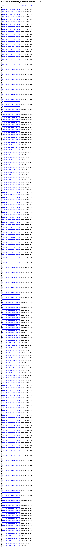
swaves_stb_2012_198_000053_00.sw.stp (11, 497)
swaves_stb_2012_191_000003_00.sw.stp (11, 473)
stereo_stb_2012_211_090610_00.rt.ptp (11, 435)
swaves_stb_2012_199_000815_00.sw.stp (11, 500)
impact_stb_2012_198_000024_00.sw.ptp (11, 59)
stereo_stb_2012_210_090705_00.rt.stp (11, 433)
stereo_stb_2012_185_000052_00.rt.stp (11, 350)
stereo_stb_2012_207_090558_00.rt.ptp (11, 422)
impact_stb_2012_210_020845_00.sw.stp (11, 101)
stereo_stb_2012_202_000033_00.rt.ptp (11, 405)
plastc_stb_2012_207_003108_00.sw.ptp (11, 192)
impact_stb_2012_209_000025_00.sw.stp (11, 97)
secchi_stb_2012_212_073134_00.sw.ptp (11, 339)
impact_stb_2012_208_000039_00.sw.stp (11, 94)
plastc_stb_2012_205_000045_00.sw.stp (11, 187)
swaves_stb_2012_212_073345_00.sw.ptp (11, 542)
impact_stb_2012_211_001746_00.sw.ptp (11, 102)
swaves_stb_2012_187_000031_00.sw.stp (11, 460)
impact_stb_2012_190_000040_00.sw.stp (11, 34)
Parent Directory (6, 8)
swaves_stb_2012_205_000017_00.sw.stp (11, 520)
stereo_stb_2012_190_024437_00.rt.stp (11, 367)
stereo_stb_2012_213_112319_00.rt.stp (11, 443)
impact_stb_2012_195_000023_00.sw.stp (11, 51)
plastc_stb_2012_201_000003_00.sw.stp (11, 174)
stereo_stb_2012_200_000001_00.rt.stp (11, 400)
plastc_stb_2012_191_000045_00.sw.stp (11, 141)
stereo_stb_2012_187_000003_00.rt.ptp (11, 355)
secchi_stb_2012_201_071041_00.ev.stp (11, 304)
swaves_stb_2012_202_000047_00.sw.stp (11, 510)
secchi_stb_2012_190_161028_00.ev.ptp (11, 252)
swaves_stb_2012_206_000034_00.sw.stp (11, 523)
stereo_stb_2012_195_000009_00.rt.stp (11, 384)
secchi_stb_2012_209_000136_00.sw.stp (11, 330)
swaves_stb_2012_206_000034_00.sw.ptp (11, 522)
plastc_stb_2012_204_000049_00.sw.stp (11, 184)
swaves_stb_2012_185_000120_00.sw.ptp (11, 452)
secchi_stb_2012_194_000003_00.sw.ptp (11, 265)
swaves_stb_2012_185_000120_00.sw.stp (11, 453)
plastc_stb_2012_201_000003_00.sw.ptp (11, 172)
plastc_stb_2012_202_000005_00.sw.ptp (11, 176)
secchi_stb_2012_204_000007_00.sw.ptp (11, 312)
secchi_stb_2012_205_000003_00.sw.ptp (11, 315)
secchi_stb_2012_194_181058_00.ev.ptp (11, 269)
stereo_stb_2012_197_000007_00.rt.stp (11, 390)
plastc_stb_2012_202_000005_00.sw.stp (11, 177)
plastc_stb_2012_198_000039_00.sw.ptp (11, 162)
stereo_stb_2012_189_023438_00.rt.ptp (11, 362)
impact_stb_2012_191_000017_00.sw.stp (11, 37)
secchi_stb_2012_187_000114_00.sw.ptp (11, 239)
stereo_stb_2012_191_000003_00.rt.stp (11, 370)
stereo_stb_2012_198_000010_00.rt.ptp (11, 392)
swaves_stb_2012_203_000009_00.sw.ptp (11, 512)
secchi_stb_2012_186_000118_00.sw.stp (11, 234)
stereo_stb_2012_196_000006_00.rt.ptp (11, 385)
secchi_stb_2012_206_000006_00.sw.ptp (11, 319)
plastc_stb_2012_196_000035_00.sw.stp (11, 157)
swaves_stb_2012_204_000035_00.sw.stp (11, 517)
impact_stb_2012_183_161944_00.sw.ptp (11, 9)
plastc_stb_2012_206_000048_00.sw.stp (11, 191)
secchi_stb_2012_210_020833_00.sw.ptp (11, 332)
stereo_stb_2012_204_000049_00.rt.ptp (11, 412)
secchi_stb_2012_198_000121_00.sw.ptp (11, 285)
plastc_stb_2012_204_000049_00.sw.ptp (11, 182)
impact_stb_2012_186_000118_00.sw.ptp (11, 19)
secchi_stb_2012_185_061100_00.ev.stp (11, 230)
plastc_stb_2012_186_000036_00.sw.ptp (11, 122)
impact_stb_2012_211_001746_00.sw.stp (11, 104)
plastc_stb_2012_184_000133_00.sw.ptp (11, 116)
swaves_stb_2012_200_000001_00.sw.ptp (11, 502)
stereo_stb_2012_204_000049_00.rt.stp (11, 413)
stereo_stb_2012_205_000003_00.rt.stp (11, 417)
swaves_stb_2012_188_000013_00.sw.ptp (11, 462)
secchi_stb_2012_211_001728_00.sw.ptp (11, 335)
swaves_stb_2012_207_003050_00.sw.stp (11, 527)
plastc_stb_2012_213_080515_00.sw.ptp (11, 212)
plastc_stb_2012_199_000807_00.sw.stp (11, 167)
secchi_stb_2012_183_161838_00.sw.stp (11, 217)
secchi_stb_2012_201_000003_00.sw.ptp (11, 299)
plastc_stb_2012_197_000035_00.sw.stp (11, 161)
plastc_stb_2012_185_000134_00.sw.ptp (11, 119)
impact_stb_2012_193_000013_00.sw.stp (11, 44)
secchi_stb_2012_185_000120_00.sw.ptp (11, 225)
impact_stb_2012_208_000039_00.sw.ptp (11, 92)
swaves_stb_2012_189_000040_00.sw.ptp (11, 465)
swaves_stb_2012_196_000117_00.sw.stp (11, 490)
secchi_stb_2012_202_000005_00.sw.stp (11, 307)
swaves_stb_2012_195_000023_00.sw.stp (11, 487)
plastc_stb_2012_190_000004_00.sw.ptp (11, 136)
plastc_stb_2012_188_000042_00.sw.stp (11, 131)
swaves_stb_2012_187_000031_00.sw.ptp (11, 458)
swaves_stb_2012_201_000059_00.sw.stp (11, 507)
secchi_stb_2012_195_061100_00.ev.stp (11, 277)
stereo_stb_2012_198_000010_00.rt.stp (11, 394)
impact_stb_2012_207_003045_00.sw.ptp (11, 89)
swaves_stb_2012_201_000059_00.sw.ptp (11, 505)
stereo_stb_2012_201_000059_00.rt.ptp (11, 402)
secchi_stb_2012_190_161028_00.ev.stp (11, 254)
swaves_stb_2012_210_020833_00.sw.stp (11, 537)
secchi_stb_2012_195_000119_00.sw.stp (11, 274)
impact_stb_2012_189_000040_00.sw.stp (11, 31)
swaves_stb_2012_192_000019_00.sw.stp (11, 477)
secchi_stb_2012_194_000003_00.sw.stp (11, 267)
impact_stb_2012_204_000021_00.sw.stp (11, 81)
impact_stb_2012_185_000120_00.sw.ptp (11, 16)
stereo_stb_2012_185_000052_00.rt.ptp (11, 349)
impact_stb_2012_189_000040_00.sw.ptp (11, 29)
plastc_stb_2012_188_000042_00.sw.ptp (11, 129)
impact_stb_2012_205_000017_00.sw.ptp (11, 82)
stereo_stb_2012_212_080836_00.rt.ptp (11, 438)
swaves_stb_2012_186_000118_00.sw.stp (11, 457)
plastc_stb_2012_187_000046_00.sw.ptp (11, 126)
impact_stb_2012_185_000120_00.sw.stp (11, 17)
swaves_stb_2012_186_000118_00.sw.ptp (11, 455)
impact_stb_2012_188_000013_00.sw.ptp (11, 26)
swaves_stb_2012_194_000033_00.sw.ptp (11, 482)
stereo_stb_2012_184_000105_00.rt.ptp (11, 345)
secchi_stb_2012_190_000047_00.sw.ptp (11, 249)
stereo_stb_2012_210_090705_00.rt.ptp (11, 432)
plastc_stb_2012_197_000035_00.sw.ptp (11, 159)
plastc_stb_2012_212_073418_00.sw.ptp (11, 209)
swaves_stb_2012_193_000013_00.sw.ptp (11, 478)
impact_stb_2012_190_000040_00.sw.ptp (11, 32)
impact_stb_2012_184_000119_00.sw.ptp (11, 13)
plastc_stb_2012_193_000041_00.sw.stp (11, 147)
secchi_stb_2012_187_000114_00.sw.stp (11, 240)
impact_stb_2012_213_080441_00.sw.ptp (11, 109)
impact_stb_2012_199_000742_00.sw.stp (11, 64)
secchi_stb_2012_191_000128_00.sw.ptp (11, 255)
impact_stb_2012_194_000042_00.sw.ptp (11, 46)
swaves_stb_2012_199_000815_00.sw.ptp (11, 498)
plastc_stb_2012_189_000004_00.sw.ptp (11, 132)
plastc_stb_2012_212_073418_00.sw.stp (11, 210)
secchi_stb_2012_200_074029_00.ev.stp (11, 297)
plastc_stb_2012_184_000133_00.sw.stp (11, 117)
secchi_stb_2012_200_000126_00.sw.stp (11, 294)
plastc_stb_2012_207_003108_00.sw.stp (11, 194)
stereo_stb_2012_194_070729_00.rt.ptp (11, 379)
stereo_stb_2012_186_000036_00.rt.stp (11, 354)
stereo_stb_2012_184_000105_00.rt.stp (11, 347)
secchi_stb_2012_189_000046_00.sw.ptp (11, 245)
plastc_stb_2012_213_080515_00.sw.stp (11, 214)
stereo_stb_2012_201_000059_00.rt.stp (11, 404)
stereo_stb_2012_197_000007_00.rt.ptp (11, 389)
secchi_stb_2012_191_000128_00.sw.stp (11, 257)
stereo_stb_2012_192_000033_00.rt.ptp (11, 372)
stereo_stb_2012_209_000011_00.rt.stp (11, 430)
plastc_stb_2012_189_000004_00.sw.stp (11, 134)
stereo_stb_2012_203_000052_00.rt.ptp (11, 408)
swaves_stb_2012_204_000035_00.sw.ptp (11, 515)
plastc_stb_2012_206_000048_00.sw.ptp (11, 189)
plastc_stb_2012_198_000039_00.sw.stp (11, 164)
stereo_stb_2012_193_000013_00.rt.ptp (11, 375)
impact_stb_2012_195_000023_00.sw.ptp (11, 49)
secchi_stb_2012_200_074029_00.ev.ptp (11, 295)
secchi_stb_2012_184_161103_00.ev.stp (11, 224)
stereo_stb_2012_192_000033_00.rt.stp (11, 374)
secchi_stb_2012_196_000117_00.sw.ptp (11, 279)
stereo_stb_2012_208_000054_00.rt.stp (11, 427)
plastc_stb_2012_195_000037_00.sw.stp (11, 154)
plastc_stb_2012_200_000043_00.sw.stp (11, 171)
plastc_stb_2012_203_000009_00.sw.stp (11, 181)
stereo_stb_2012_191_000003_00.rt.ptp (11, 369)
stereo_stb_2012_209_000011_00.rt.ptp (11, 428)
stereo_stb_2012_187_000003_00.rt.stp (11, 357)
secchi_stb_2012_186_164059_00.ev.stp (11, 237)
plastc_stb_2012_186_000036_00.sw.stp (11, 124)
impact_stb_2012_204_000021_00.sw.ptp (11, 79)
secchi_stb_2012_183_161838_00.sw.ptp (11, 215)
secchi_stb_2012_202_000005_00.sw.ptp (11, 305)
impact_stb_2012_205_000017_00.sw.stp (11, 84)
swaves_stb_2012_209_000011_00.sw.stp (11, 533)
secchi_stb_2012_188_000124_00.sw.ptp (11, 242)
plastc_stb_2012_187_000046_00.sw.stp (11, 127)
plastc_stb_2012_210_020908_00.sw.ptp (11, 202)
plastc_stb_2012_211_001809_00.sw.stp (11, 207)
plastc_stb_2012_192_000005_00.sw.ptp (11, 142)
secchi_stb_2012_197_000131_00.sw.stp (11, 284)
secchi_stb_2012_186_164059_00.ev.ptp (11, 235)
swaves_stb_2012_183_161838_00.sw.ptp (11, 445)
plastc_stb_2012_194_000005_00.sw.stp (11, 151)
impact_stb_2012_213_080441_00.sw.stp (11, 111)
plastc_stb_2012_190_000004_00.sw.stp (11, 137)
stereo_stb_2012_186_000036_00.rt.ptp (11, 352)
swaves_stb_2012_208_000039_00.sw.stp (11, 530)
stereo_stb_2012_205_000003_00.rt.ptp (11, 415)
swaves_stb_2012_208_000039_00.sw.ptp (11, 528)
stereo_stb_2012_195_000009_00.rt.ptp (11, 382)
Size (31, 5)
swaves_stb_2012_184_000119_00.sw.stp (11, 450)
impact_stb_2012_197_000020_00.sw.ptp (11, 56)
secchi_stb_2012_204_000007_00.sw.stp (11, 314)
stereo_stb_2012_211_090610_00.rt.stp (11, 437)
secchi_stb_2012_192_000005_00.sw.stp (11, 260)
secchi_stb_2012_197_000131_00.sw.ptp (11, 282)
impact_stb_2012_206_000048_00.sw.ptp (11, 86)
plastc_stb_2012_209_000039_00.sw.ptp (11, 199)
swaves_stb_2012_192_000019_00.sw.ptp (11, 475)
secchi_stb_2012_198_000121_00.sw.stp (11, 287)
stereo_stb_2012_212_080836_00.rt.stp (11, 440)
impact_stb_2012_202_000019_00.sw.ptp (11, 72)
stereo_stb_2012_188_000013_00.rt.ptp (11, 359)
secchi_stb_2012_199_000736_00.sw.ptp (11, 289)
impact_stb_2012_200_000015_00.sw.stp (11, 67)
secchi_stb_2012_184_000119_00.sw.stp (11, 220)
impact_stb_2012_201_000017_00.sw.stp (11, 71)
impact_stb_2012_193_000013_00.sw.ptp (11, 42)
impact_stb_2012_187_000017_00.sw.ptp (11, 22)
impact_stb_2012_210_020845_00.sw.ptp (11, 99)
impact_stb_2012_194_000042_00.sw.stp (11, 47)
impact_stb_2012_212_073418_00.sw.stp (11, 107)
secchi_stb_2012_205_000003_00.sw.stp (11, 317)
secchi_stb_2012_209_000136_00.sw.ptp (11, 329)
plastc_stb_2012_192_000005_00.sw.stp (11, 144)
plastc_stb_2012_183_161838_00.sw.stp (11, 114)
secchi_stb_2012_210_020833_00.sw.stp (11, 334)
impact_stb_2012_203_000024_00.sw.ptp (11, 76)
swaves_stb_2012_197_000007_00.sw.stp (11, 493)
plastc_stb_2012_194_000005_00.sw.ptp (11, 149)
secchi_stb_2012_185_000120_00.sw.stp (11, 227)
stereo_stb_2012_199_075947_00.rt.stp (11, 397)
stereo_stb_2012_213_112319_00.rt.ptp (11, 442)
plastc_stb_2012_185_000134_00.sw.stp (11, 121)
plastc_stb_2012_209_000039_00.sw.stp (11, 201)
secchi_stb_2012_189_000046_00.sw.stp (11, 247)
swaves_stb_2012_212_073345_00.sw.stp (11, 543)
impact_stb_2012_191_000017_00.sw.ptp (11, 36)
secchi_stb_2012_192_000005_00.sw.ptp (11, 259)
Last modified (24, 5)
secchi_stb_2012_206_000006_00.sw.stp (11, 320)
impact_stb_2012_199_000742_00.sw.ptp (11, 62)
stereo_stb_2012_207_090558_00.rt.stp (11, 423)
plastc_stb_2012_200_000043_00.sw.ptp (11, 169)
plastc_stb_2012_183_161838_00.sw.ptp (11, 112)
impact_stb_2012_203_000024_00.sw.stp (11, 77)
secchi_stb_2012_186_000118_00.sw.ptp (11, 232)
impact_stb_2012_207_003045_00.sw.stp (11, 91)
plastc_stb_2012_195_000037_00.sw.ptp (11, 152)
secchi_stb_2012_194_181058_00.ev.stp (11, 270)
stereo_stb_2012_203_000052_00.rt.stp (11, 410)
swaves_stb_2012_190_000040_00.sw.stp (11, 470)
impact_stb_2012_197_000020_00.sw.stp (11, 57)
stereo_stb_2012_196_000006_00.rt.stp (11, 387)
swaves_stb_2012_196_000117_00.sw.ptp (11, 488)
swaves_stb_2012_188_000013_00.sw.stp (11, 463)
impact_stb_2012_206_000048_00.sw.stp (11, 87)
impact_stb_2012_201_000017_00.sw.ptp (11, 69)
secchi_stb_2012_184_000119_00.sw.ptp (11, 219)
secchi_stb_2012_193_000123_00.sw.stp (11, 264)
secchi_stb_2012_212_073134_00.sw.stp (11, 340)
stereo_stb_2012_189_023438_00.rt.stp (11, 364)
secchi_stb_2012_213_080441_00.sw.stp (11, 344)
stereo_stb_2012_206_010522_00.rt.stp (11, 420)
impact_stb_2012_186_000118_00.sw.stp (11, 21)
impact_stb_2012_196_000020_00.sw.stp (11, 54)
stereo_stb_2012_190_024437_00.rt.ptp (11, 365)
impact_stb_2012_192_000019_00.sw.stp (11, 41)
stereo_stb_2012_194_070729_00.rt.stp (11, 380)
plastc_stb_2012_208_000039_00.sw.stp (11, 197)
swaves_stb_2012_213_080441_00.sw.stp (11, 547)
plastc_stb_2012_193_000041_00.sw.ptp (11, 146)
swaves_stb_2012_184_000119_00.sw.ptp (11, 448)
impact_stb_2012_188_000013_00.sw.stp (11, 27)
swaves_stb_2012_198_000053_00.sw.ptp (11, 495)
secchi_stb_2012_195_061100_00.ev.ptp (11, 275)
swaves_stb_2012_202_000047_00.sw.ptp (11, 508)
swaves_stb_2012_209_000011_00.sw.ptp (11, 532)
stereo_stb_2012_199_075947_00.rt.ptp (11, 395)
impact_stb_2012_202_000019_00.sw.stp (11, 74)
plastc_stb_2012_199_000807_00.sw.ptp (11, 166)
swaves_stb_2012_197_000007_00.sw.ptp (11, 492)
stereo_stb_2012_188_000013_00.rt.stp (11, 360)
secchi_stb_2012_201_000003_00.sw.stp (11, 300)
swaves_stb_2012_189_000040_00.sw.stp (11, 467)
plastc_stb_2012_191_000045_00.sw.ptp (11, 139)
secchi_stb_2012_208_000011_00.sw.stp (11, 327)
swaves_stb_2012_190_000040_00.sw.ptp (11, 468)
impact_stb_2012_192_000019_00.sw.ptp (11, 39)
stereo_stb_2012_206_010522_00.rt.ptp (11, 418)
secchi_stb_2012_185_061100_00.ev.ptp (11, 229)
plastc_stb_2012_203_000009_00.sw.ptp (11, 179)
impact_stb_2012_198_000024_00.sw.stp (11, 61)
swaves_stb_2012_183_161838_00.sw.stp (11, 447)
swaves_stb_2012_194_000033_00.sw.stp (11, 483)
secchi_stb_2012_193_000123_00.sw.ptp (11, 262)
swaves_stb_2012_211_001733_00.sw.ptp (11, 538)
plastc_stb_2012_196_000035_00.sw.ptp (11, 156)
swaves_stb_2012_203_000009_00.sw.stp (11, 513)
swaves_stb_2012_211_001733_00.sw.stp (11, 540)
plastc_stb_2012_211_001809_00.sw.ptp (11, 206)
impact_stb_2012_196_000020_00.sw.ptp (11, 52)
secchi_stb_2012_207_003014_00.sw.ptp (11, 322)
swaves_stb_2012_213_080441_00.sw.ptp (11, 545)
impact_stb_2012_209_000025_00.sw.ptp (11, 96)
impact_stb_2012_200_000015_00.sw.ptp (11, 66)
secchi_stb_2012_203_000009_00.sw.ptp (11, 309)
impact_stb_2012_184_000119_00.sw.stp (11, 14)
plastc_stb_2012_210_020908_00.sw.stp (11, 204)
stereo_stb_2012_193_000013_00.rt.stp (11, 377)
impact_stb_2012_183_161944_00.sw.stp (11, 11)
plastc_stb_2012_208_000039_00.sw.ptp (11, 196)
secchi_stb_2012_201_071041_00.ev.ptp (11, 302)
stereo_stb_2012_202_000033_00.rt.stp (11, 407)
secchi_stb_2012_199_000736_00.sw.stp (11, 290)
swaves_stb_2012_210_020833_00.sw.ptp (11, 535)
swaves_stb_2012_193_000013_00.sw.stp (11, 480)
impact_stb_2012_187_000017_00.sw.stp (11, 24)
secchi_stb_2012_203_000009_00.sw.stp (11, 310)
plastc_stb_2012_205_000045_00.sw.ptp (11, 186)
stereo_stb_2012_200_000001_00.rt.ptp (11, 399)
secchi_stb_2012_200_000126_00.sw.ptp (11, 292)
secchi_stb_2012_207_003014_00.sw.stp (11, 324)
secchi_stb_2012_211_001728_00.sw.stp (11, 337)
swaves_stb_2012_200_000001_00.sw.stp (11, 503)
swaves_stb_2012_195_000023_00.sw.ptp (11, 485)
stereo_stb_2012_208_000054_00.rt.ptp (11, 425)
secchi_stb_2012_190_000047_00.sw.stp (11, 250)
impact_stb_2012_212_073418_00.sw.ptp (11, 106)
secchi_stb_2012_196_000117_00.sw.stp (11, 280)
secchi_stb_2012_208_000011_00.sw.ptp (11, 325)
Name (3, 5)
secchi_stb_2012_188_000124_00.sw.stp (11, 244)
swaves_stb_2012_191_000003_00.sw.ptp (11, 472)
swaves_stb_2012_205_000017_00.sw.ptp (11, 518)
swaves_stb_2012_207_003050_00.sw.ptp (11, 525)
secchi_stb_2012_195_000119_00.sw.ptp (11, 272)
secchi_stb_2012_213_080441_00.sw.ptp (11, 342)
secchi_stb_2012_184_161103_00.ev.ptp (11, 222)
